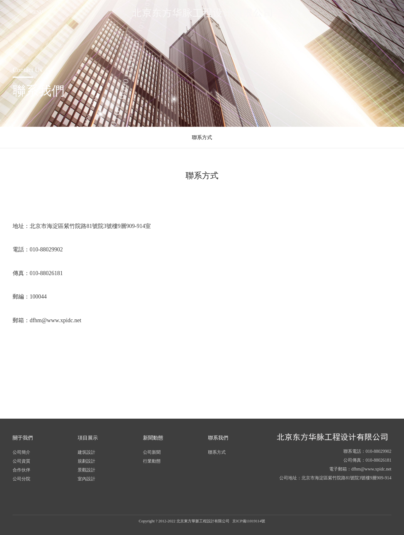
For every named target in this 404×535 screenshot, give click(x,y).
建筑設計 (86, 452)
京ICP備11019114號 (248, 521)
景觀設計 (86, 470)
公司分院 (21, 479)
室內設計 (86, 479)
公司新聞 (152, 452)
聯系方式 (202, 137)
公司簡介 (21, 452)
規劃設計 (86, 461)
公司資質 (21, 461)
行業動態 (152, 461)
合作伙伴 (21, 470)
